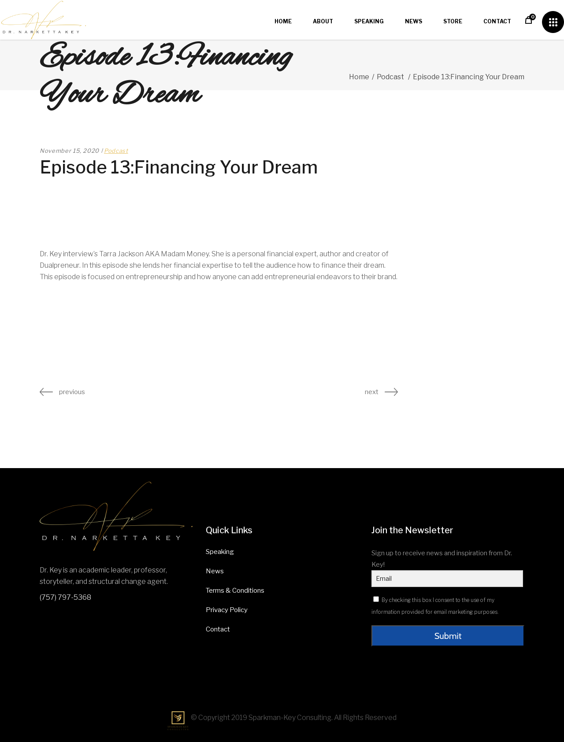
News (215, 571)
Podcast (390, 77)
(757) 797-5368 (65, 597)
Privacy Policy (227, 610)
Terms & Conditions (235, 590)
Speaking (220, 552)
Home (359, 77)
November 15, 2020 (69, 150)
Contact (218, 629)
